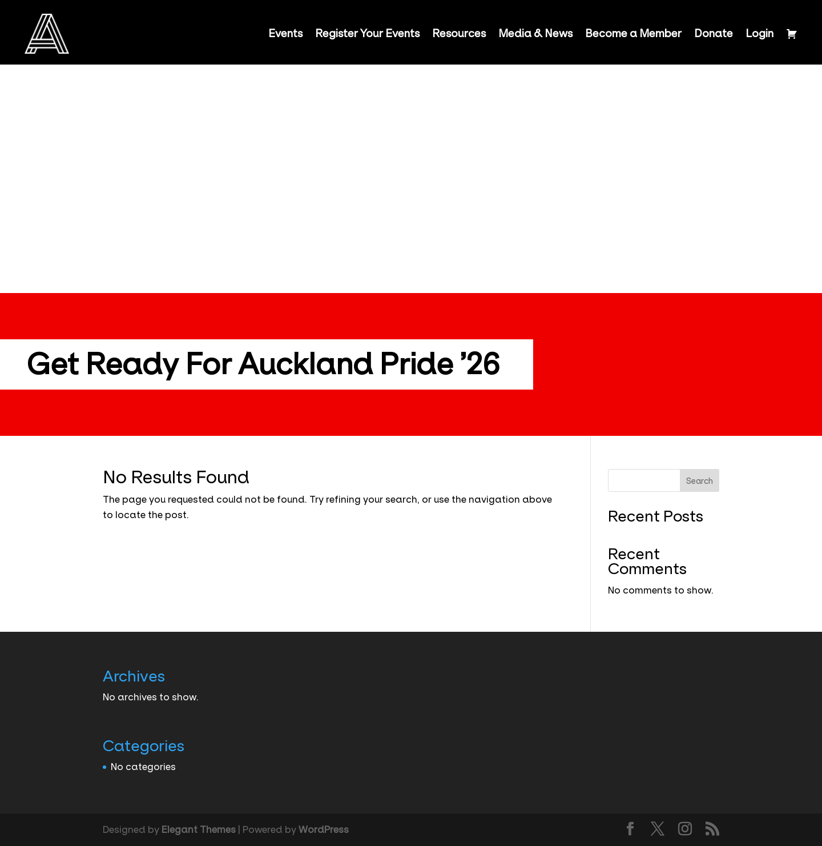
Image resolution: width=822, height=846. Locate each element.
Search (699, 481)
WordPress (324, 829)
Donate (713, 33)
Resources (459, 33)
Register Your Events (367, 33)
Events (285, 33)
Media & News (535, 33)
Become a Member (633, 33)
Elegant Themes (199, 829)
